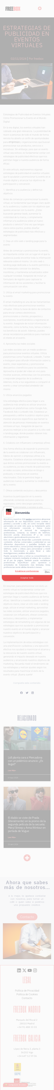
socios (29, 519)
